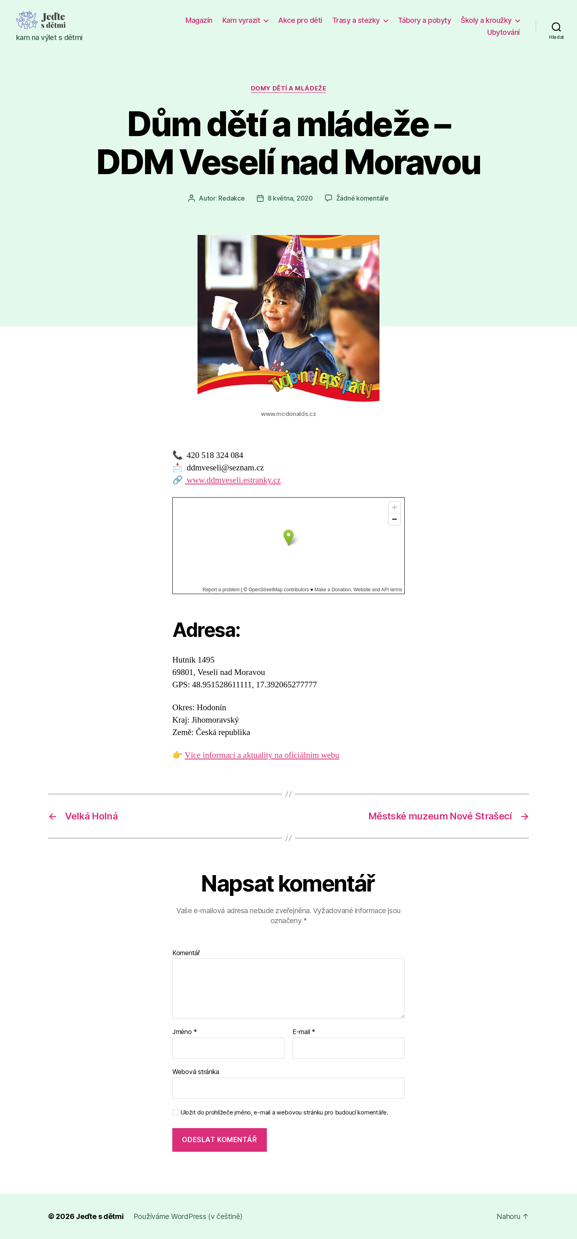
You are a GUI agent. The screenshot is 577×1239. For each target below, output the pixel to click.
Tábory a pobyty (424, 20)
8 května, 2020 (290, 198)
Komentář (186, 953)
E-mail (304, 1032)
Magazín (199, 20)
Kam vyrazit (241, 20)
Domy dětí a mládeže (288, 88)
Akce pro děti (300, 20)
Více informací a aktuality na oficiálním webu (262, 755)
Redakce (231, 198)
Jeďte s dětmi (100, 1216)
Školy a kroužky (486, 20)
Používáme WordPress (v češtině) (187, 1216)
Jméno (184, 1032)
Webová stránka (195, 1072)
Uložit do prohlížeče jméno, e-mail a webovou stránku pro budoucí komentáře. (284, 1112)
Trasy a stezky (356, 20)
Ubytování (503, 32)
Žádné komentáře (362, 198)
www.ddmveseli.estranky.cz (233, 480)
